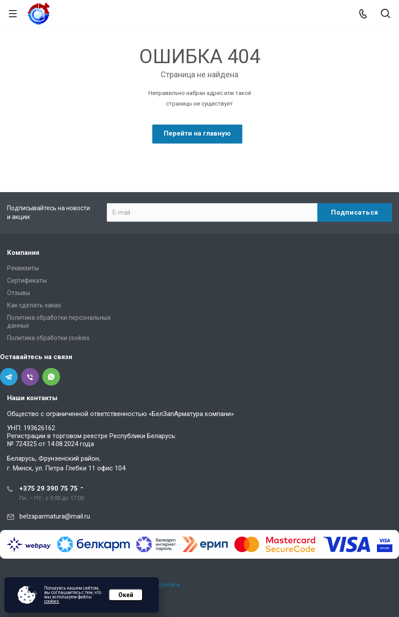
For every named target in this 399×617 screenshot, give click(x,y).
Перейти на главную (197, 133)
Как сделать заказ (34, 305)
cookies (51, 601)
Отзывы (18, 292)
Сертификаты (27, 280)
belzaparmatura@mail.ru (54, 516)
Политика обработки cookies (48, 337)
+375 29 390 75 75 (48, 488)
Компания (23, 253)
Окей (125, 594)
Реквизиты (23, 268)
